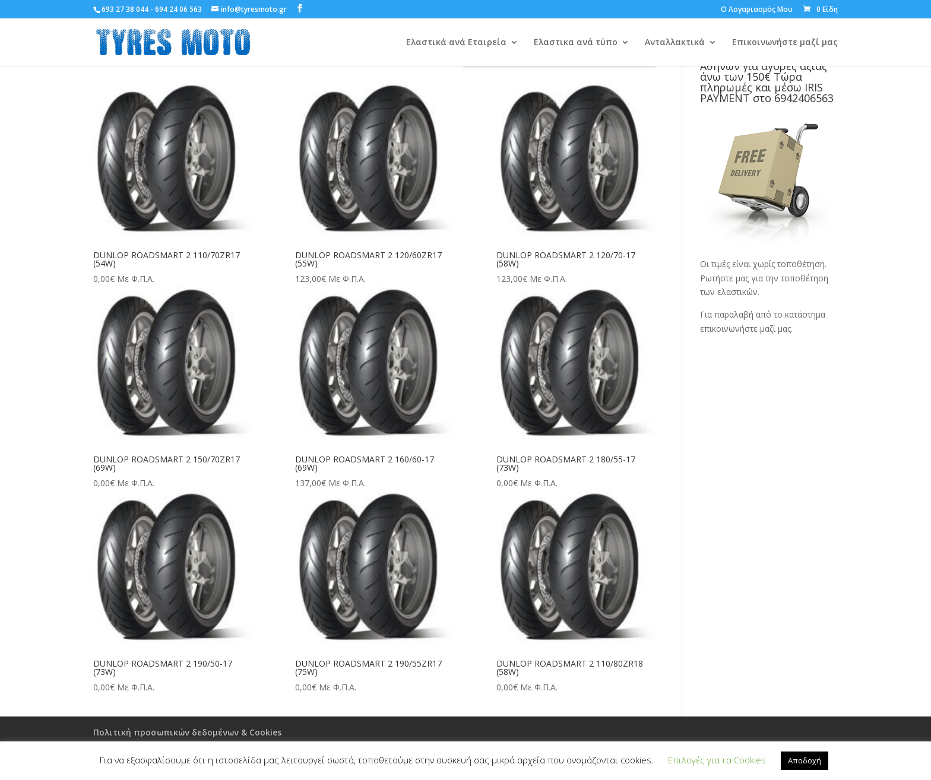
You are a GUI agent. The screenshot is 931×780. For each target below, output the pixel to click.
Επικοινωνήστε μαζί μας (785, 42)
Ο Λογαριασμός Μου (757, 10)
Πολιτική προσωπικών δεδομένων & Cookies (187, 732)
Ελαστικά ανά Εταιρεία (456, 42)
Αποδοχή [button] (804, 760)
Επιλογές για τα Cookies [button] (717, 760)
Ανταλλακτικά (675, 42)
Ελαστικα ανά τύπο (576, 42)
